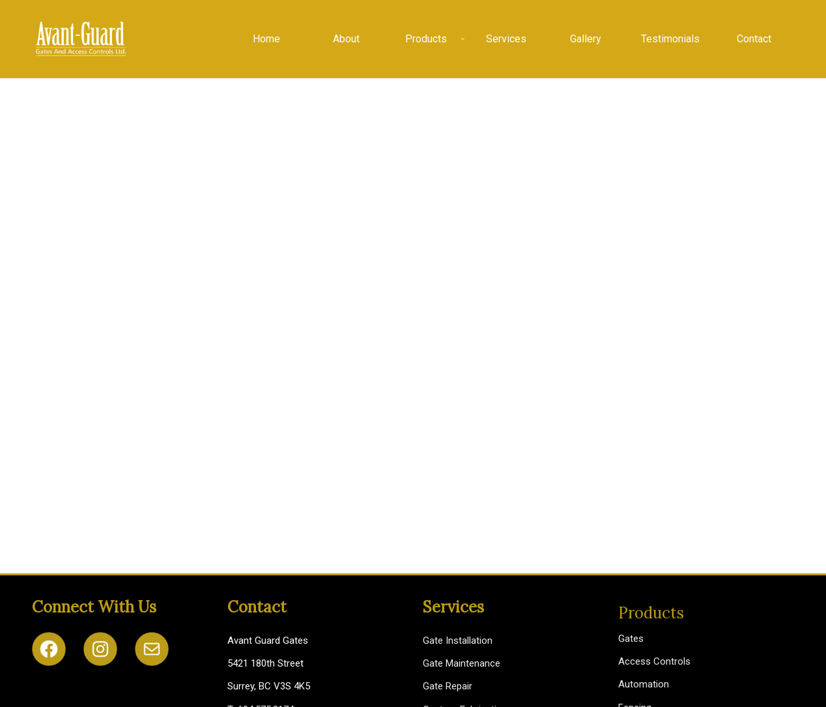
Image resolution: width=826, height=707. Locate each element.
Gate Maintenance (461, 663)
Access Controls (654, 661)
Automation (643, 684)
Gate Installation (457, 640)
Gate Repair (447, 686)
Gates (631, 638)
